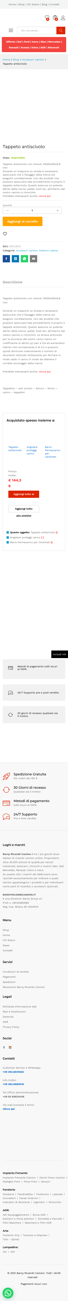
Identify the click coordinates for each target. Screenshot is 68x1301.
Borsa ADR (39, 1214)
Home (12, 4)
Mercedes (54, 41)
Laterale (58, 1194)
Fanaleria (8, 1194)
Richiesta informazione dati (20, 1006)
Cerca (60, 30)
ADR (43, 47)
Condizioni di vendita (16, 971)
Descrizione (12, 282)
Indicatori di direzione (16, 1202)
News (6, 945)
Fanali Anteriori (28, 1198)
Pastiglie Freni (11, 1181)
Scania (25, 47)
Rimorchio (55, 1202)
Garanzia (8, 1016)
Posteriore (42, 1194)
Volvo (34, 47)
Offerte (10, 41)
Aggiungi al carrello (22, 221)
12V (5, 1251)
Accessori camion (27, 250)
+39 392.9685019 (13, 1084)
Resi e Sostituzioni (14, 1011)
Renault (14, 47)
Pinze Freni (30, 1181)
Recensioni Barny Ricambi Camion (24, 987)
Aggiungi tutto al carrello (23, 495)
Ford (27, 41)
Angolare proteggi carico (32, 450)
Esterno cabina (48, 250)
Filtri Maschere (12, 1222)
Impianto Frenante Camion (19, 1177)
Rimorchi (53, 47)
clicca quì (45, 196)
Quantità (7, 205)
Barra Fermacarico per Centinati (52, 452)
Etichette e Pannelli (50, 1218)
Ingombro (39, 1202)
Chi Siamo (33, 4)
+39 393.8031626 (13, 1071)
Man (43, 41)
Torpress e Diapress (35, 1235)
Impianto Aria (11, 1235)
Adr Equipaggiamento (16, 1214)
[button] (8, 1293)
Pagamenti (9, 976)
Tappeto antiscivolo (15, 449)
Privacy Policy (11, 1026)
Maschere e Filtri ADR (38, 1222)
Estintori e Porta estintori (18, 1218)
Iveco (35, 41)
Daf (19, 41)
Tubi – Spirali (11, 1239)
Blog (44, 4)
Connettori (9, 1198)
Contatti (54, 4)
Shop (21, 4)
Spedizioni (9, 982)
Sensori (45, 1181)
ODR (5, 1021)
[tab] (14, 283)
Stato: (6, 157)
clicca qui (9, 1108)
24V (13, 1251)
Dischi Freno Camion (52, 1177)
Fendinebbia (25, 1194)
